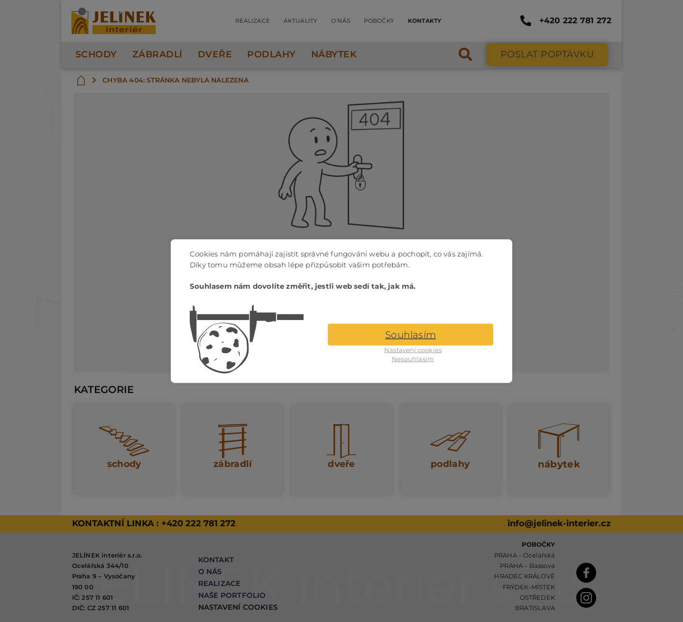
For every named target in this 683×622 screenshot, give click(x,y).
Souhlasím (410, 334)
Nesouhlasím (413, 359)
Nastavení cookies (413, 349)
